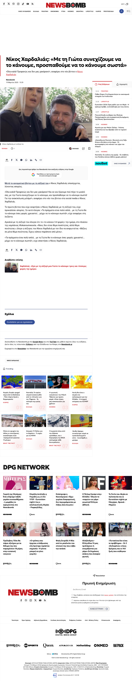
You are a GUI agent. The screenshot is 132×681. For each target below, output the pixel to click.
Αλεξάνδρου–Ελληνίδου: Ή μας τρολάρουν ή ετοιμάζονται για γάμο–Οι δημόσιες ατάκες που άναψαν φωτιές (91, 548)
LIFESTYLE (90, 11)
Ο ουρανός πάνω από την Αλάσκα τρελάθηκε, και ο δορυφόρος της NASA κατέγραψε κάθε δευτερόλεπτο (57, 436)
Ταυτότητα (15, 620)
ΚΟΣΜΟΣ (71, 11)
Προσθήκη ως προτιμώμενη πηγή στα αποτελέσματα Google (45, 175)
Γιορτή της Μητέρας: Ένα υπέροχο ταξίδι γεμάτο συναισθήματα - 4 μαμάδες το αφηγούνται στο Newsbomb (13, 501)
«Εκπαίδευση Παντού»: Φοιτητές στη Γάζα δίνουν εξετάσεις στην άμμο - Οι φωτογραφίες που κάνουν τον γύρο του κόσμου (110, 143)
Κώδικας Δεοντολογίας (58, 620)
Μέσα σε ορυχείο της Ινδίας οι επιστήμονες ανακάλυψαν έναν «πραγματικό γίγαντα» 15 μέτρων (11, 435)
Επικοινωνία (106, 620)
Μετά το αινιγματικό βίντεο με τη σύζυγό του (27, 183)
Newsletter (22, 349)
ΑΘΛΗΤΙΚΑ (79, 11)
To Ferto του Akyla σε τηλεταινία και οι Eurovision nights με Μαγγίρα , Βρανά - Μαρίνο (118, 499)
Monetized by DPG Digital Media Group (73, 654)
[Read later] (89, 148)
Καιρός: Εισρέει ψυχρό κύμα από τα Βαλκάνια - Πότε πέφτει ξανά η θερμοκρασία (11, 395)
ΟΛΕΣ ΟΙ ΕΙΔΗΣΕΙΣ (24, 11)
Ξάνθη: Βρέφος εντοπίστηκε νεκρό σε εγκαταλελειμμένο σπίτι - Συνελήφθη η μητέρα (80, 435)
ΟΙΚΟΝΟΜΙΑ (54, 11)
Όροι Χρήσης (26, 620)
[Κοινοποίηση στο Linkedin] (31, 160)
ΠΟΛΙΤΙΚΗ (44, 11)
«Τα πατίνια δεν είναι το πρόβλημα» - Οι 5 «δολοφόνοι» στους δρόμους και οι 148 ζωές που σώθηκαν (118, 545)
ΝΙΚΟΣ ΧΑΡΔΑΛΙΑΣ (13, 360)
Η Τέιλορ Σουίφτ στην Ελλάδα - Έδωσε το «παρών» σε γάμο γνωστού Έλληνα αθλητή (92, 499)
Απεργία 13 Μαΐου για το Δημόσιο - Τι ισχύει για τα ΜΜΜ (34, 433)
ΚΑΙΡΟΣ (98, 11)
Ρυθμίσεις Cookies (75, 620)
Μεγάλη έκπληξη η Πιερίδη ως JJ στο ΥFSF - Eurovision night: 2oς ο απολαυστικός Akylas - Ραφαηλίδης (39, 501)
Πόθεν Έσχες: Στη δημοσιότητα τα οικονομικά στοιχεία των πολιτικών (112, 95)
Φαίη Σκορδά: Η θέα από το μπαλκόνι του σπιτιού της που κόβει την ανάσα (65, 544)
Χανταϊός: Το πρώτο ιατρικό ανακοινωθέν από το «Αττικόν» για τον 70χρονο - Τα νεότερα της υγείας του (34, 398)
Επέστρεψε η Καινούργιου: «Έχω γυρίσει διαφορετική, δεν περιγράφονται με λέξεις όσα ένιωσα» (66, 499)
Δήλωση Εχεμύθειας (40, 620)
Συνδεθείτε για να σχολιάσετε (19, 322)
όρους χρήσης (109, 595)
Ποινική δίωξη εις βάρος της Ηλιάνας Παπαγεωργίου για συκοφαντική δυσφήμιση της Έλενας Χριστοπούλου (111, 117)
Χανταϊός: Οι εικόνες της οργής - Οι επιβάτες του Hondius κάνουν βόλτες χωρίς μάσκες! (111, 156)
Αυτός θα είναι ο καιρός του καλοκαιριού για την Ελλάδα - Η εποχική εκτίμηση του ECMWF (80, 396)
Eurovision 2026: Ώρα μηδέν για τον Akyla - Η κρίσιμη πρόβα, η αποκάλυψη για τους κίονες (112, 106)
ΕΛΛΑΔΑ (36, 11)
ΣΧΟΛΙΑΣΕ (74, 148)
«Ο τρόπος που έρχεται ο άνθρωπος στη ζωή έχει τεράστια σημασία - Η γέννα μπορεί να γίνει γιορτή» (39, 547)
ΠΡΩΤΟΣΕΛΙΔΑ (109, 11)
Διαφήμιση (116, 620)
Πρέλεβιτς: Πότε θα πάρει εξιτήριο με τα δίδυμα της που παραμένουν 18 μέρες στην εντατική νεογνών (12, 547)
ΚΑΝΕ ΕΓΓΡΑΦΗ (99, 608)
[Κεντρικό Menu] (128, 11)
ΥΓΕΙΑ (63, 11)
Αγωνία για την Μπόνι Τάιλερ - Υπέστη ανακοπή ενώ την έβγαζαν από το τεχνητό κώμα (110, 129)
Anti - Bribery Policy (91, 620)
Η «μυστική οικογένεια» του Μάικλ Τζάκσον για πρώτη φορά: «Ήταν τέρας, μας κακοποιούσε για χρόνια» (57, 398)
